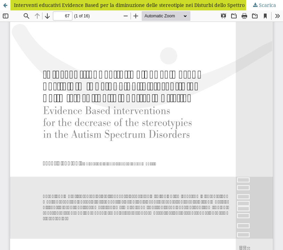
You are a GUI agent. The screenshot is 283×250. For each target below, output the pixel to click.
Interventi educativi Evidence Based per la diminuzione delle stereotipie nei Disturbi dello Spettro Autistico (140, 5)
